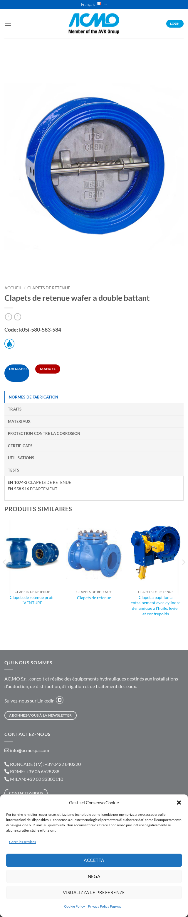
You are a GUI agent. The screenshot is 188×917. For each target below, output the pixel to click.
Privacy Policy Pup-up (104, 906)
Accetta (94, 860)
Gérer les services (22, 842)
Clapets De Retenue (48, 288)
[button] (179, 802)
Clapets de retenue (94, 597)
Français (94, 4)
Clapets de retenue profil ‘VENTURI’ (32, 600)
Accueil (13, 288)
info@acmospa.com (29, 750)
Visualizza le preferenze (94, 892)
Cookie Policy (74, 906)
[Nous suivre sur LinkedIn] (59, 700)
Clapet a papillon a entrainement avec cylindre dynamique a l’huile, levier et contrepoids (155, 605)
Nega (94, 876)
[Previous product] (17, 316)
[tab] (94, 397)
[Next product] (8, 316)
